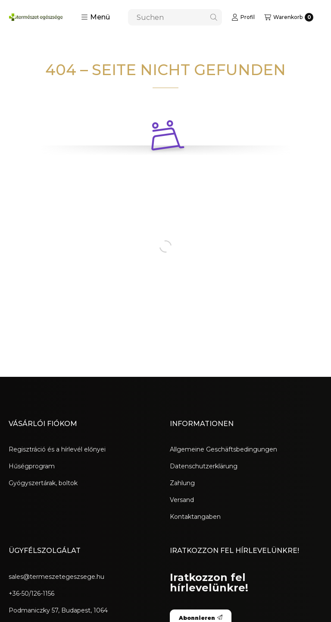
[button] (95, 17)
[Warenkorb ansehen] (289, 17)
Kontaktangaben (195, 517)
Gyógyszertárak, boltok (43, 483)
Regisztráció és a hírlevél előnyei (57, 449)
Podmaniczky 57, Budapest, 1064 (58, 610)
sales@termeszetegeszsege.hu (56, 577)
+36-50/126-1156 (31, 593)
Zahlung (182, 483)
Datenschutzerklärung (203, 466)
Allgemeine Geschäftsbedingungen (223, 449)
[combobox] (175, 17)
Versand (182, 500)
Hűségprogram (32, 466)
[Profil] (243, 17)
